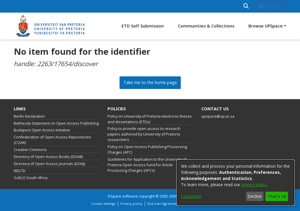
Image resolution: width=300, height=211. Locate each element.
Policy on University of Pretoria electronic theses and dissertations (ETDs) (150, 119)
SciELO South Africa (30, 177)
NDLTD (19, 170)
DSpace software (123, 196)
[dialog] (235, 182)
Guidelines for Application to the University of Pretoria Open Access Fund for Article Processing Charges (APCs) (147, 165)
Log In (268, 6)
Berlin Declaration (29, 116)
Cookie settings (103, 203)
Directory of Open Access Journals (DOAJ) (49, 163)
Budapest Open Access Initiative (42, 130)
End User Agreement (163, 203)
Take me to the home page (150, 82)
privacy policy (254, 184)
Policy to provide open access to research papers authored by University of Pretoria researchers (144, 134)
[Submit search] (246, 6)
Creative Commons (30, 149)
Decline (255, 196)
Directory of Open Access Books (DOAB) (48, 156)
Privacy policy (131, 203)
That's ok (276, 196)
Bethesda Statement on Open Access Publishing (56, 123)
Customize (191, 196)
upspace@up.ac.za (217, 116)
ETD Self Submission (143, 26)
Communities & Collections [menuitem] (206, 26)
